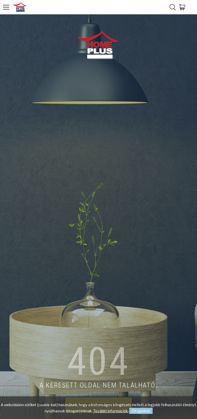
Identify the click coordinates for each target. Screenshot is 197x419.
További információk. (111, 410)
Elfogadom (141, 410)
